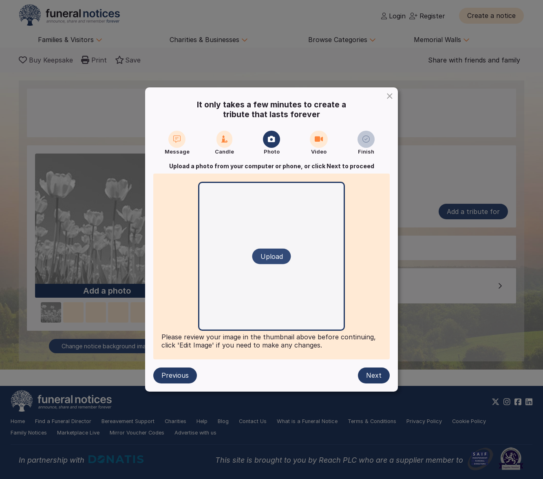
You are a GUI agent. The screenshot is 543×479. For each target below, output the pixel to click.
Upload (271, 256)
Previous (175, 375)
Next (374, 375)
